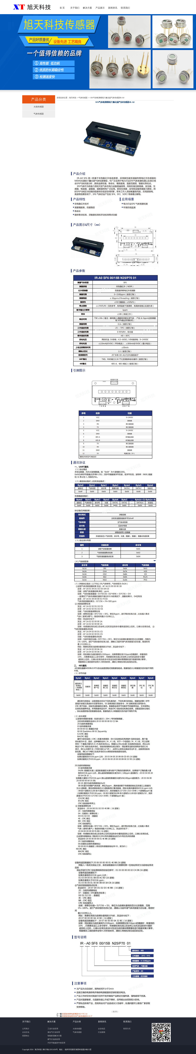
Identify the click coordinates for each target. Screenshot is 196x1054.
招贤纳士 (25, 1036)
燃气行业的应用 (54, 1039)
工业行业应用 (53, 1029)
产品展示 (100, 8)
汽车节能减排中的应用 (56, 1043)
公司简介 (25, 1029)
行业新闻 (101, 1032)
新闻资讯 (112, 8)
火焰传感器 (39, 107)
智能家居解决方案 (55, 1036)
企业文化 (25, 1032)
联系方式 (126, 1029)
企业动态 (101, 1029)
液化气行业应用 (54, 1032)
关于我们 (74, 8)
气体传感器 (39, 114)
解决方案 (87, 8)
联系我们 (125, 8)
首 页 (62, 8)
